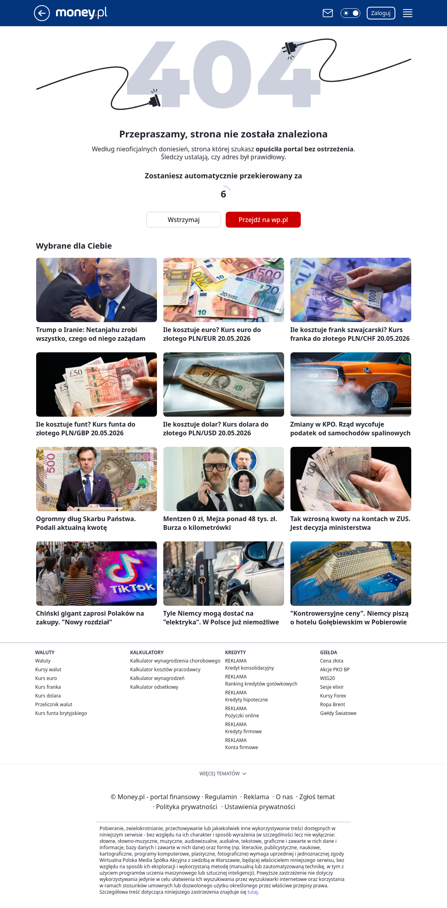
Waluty (43, 660)
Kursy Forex (333, 695)
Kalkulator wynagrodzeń (157, 678)
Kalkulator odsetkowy (154, 687)
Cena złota (332, 660)
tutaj (253, 892)
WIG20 (327, 678)
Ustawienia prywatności (258, 806)
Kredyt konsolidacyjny (249, 668)
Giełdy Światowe (338, 713)
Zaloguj (381, 13)
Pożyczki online (242, 715)
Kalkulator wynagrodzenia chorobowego (175, 660)
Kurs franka (48, 687)
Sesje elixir (332, 687)
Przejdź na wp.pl (263, 219)
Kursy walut (48, 669)
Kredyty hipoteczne (246, 699)
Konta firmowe (241, 747)
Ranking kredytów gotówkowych (261, 683)
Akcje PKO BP (335, 669)
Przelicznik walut (53, 704)
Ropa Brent (332, 704)
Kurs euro (46, 678)
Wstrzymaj (183, 219)
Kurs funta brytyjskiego (61, 713)
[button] (350, 13)
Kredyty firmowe (243, 731)
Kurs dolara (48, 695)
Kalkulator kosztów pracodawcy (165, 669)
